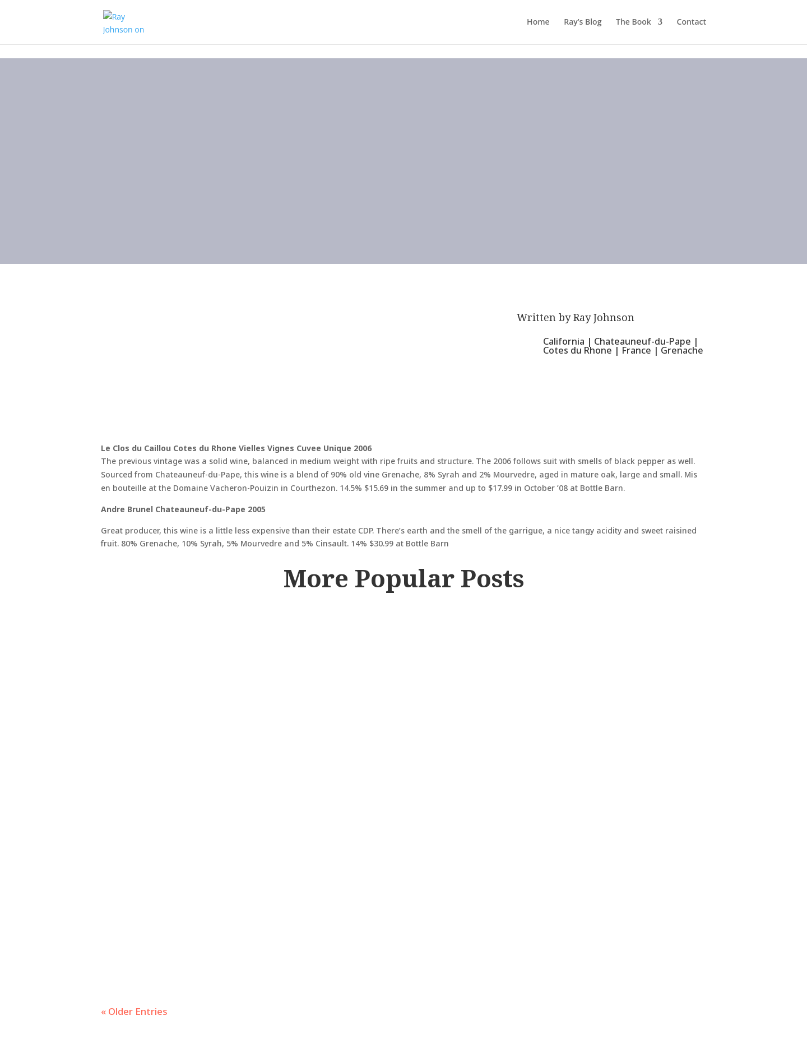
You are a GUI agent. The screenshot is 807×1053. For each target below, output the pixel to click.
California (564, 341)
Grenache (682, 350)
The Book (633, 22)
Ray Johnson (603, 317)
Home (538, 22)
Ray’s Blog (582, 22)
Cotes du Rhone (577, 350)
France (636, 350)
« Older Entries (134, 1011)
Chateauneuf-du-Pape (642, 341)
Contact (691, 22)
